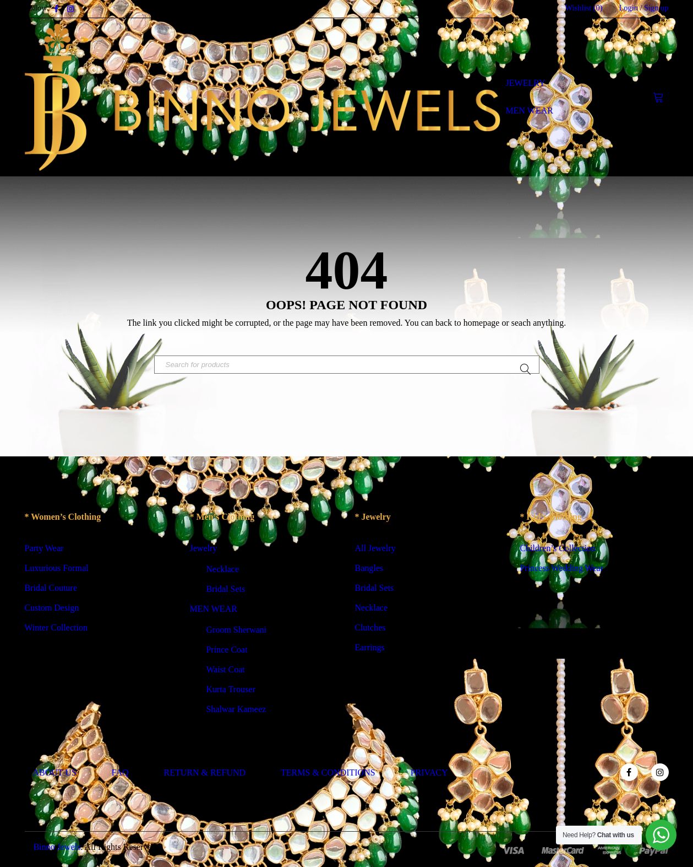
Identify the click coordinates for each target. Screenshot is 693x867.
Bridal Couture (51, 589)
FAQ (120, 773)
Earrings (370, 648)
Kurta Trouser (230, 690)
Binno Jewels (57, 848)
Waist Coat (225, 670)
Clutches (370, 628)
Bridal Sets (225, 590)
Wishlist (584, 7)
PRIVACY (429, 773)
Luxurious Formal (57, 569)
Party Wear (44, 549)
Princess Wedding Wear (561, 569)
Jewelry (203, 549)
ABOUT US (55, 773)
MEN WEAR (213, 610)
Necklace (222, 570)
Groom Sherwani (236, 631)
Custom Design (52, 608)
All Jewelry (375, 549)
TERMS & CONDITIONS (328, 773)
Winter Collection (56, 628)
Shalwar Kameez (236, 710)
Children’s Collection (558, 549)
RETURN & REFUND (204, 773)
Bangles (369, 569)
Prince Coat (227, 650)
